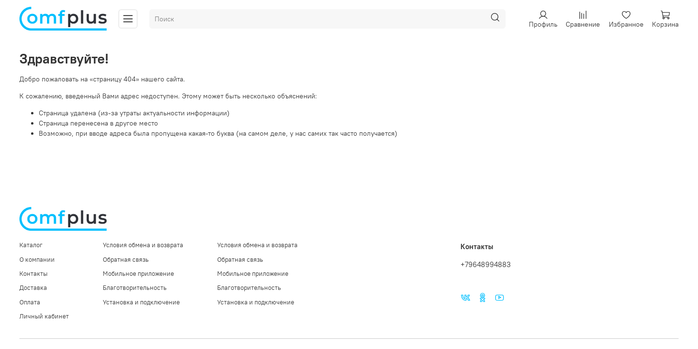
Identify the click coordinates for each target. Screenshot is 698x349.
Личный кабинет (44, 316)
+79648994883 (485, 264)
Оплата (29, 302)
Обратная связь (126, 259)
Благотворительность (135, 287)
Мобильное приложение (138, 273)
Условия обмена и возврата (143, 245)
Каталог (31, 245)
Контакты (33, 273)
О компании (37, 259)
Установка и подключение (141, 302)
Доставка (33, 287)
